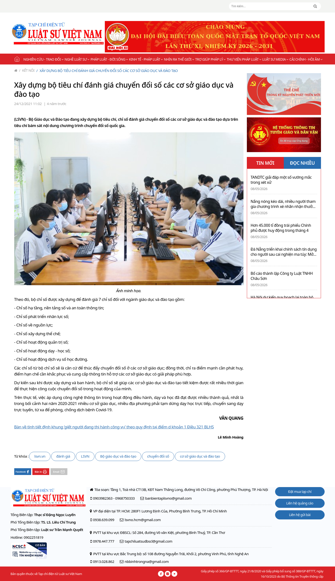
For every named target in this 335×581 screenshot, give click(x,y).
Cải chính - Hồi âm (305, 59)
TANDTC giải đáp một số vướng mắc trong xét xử (281, 180)
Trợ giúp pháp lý (210, 59)
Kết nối (27, 70)
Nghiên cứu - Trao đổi (43, 59)
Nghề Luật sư (76, 59)
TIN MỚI (265, 163)
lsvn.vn (39, 456)
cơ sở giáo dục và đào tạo (200, 456)
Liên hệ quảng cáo (299, 503)
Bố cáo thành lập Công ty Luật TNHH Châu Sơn (282, 276)
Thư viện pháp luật (244, 59)
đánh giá (63, 456)
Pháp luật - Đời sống (109, 59)
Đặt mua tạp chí (300, 491)
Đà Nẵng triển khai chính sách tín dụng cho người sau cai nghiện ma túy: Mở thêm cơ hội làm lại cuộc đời (284, 252)
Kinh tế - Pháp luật (146, 59)
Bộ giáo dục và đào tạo (118, 456)
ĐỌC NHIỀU (302, 163)
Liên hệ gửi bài (299, 514)
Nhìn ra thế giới (179, 59)
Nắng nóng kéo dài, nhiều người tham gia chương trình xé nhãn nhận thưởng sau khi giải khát (284, 204)
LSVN (85, 456)
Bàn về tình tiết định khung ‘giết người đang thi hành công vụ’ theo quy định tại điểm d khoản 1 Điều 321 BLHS (114, 427)
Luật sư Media (275, 59)
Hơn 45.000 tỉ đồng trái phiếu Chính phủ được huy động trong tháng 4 (281, 228)
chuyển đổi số (158, 456)
